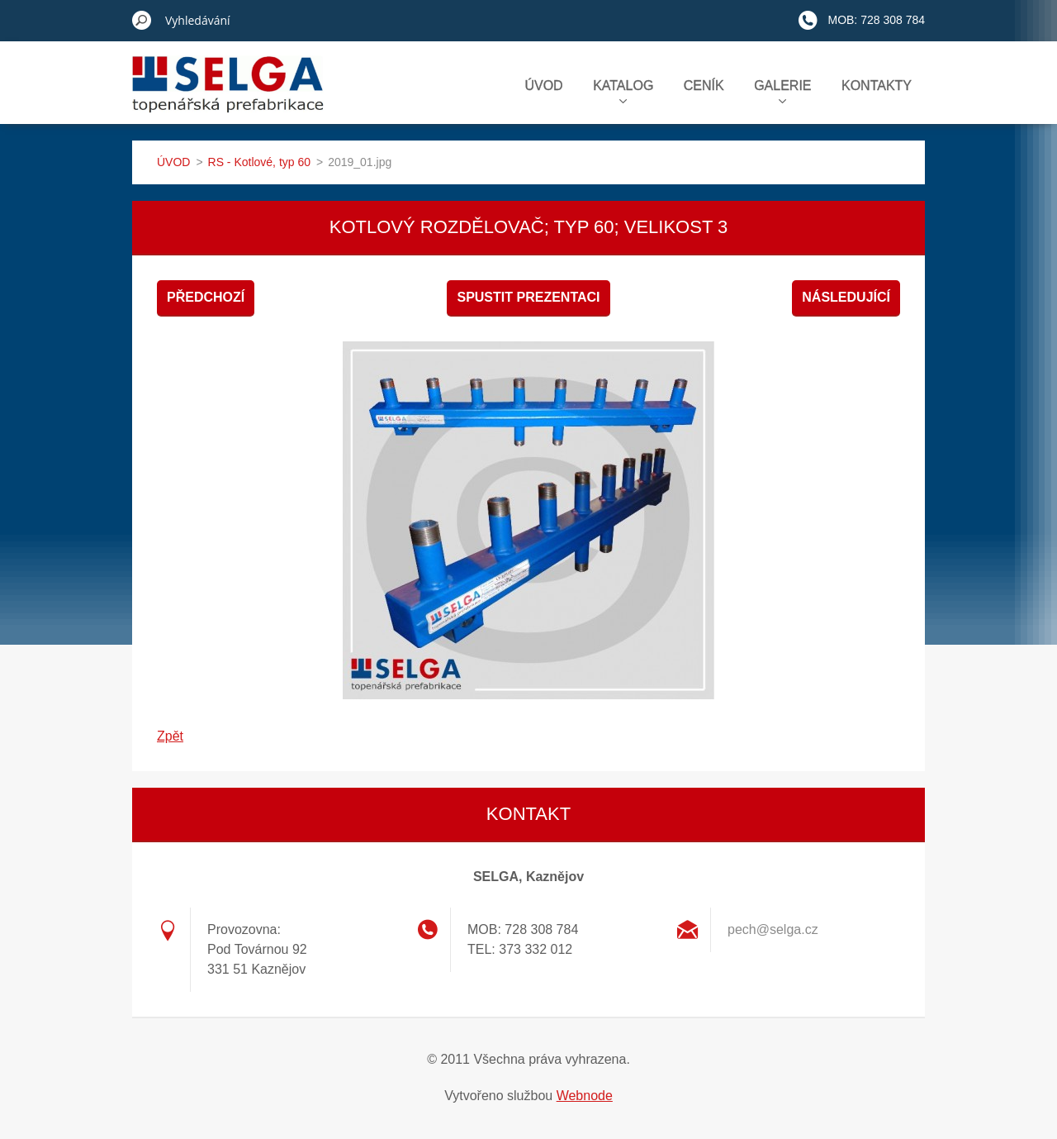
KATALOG (623, 91)
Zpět (170, 736)
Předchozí (205, 297)
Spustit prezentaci (528, 297)
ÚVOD (543, 86)
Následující (846, 297)
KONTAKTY (876, 86)
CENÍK (704, 86)
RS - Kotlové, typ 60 (259, 162)
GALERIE (782, 91)
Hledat (142, 20)
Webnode (585, 1096)
